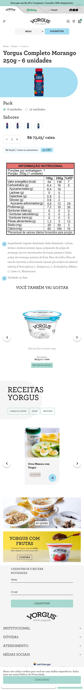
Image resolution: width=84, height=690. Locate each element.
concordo (42, 679)
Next (77, 337)
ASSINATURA (57, 31)
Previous (7, 337)
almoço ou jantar (18, 411)
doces (35, 411)
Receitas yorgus (25, 394)
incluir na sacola (42, 365)
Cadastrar (42, 603)
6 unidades (14, 109)
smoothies (47, 411)
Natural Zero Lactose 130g (42, 348)
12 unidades (37, 109)
